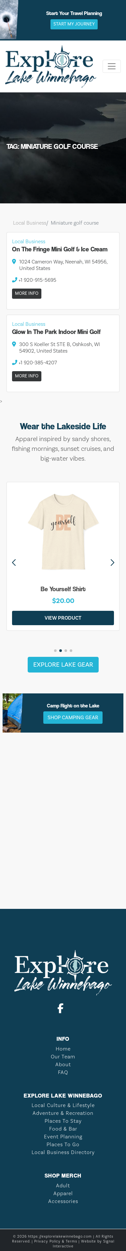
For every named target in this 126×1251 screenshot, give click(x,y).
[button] (112, 563)
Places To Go (63, 1144)
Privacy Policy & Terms (55, 1241)
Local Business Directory (63, 1152)
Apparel (63, 1193)
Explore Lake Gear (63, 664)
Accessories (63, 1201)
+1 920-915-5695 (34, 280)
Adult (63, 1185)
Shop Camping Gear (73, 717)
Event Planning (63, 1136)
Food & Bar (63, 1129)
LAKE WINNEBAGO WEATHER (63, 869)
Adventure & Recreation (63, 1113)
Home (63, 1049)
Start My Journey (74, 24)
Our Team (63, 1056)
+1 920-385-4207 (34, 362)
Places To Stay (63, 1121)
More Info (26, 293)
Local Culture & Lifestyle (63, 1105)
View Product (63, 618)
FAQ (63, 1072)
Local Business (29, 223)
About (63, 1064)
